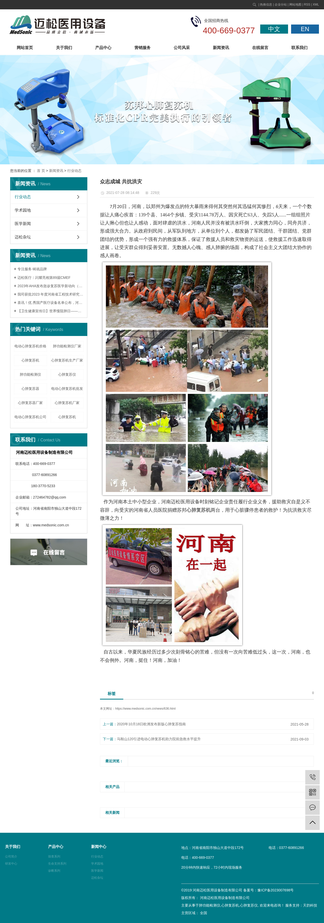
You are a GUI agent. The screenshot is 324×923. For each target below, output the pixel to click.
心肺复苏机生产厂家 (67, 360)
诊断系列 (54, 870)
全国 (203, 913)
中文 (274, 29)
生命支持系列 (57, 863)
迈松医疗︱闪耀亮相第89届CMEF (43, 278)
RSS (307, 4)
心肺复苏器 (30, 389)
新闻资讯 (221, 48)
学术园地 (23, 210)
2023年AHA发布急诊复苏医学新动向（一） (50, 286)
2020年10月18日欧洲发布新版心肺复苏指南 (151, 724)
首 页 (41, 171)
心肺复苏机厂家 (67, 403)
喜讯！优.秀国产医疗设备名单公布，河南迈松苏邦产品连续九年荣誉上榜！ (50, 303)
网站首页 (25, 48)
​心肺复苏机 (67, 417)
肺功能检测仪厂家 (67, 346)
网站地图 (295, 4)
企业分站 (281, 4)
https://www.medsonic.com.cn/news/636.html (145, 708)
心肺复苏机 (30, 360)
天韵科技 (310, 905)
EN (305, 29)
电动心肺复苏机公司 (30, 417)
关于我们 (64, 48)
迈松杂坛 (23, 237)
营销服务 (142, 48)
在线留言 (260, 48)
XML (316, 4)
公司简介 (11, 856)
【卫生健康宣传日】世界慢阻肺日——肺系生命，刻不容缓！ (50, 311)
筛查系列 (54, 856)
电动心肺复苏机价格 (30, 346)
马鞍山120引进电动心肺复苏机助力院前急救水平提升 (159, 739)
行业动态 (74, 171)
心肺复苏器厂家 (30, 403)
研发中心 (11, 863)
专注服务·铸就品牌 (32, 269)
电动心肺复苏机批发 (67, 389)
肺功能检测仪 (30, 374)
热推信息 (266, 4)
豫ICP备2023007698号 (275, 890)
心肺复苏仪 (67, 374)
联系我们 (299, 48)
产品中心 (103, 48)
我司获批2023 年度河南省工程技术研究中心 (50, 294)
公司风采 (182, 48)
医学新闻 (23, 223)
